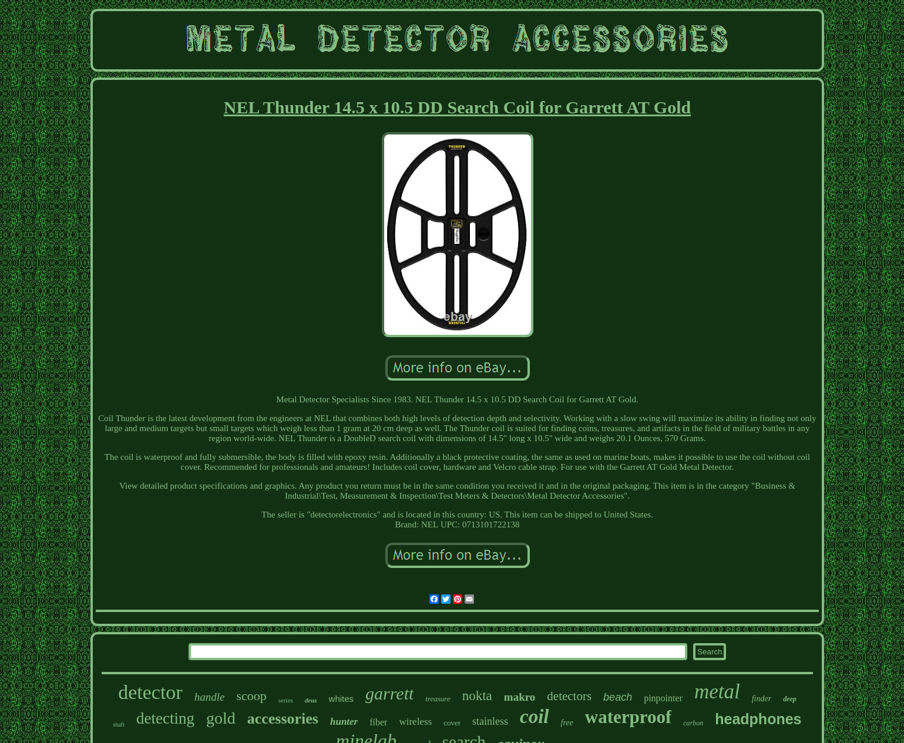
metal (717, 691)
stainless (490, 721)
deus (311, 700)
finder (761, 698)
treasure (437, 698)
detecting (165, 718)
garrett (389, 693)
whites (341, 699)
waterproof (628, 717)
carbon (693, 723)
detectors (569, 696)
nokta (477, 695)
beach (617, 697)
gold (221, 718)
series (285, 700)
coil (534, 716)
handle (209, 697)
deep (790, 699)
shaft (118, 724)
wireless (415, 721)
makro (519, 697)
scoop (251, 695)
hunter (344, 721)
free (567, 722)
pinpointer (663, 698)
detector (150, 692)
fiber (378, 722)
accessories (282, 718)
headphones (758, 719)
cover (452, 722)
